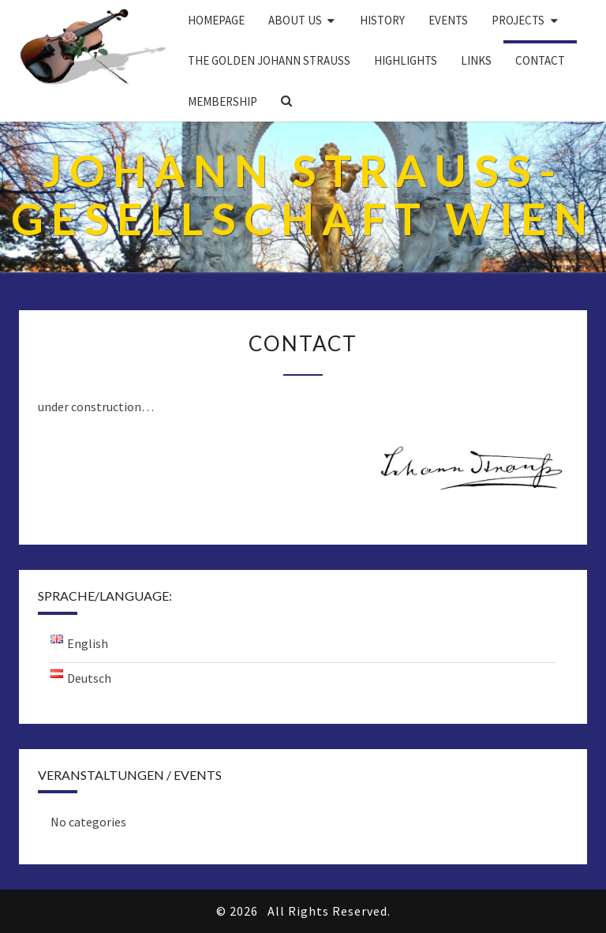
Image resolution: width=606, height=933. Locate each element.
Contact (540, 60)
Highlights (405, 60)
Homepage (216, 20)
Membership (222, 101)
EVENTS (448, 20)
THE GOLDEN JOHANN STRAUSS (269, 60)
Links (476, 60)
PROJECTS (518, 20)
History (382, 20)
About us (295, 20)
